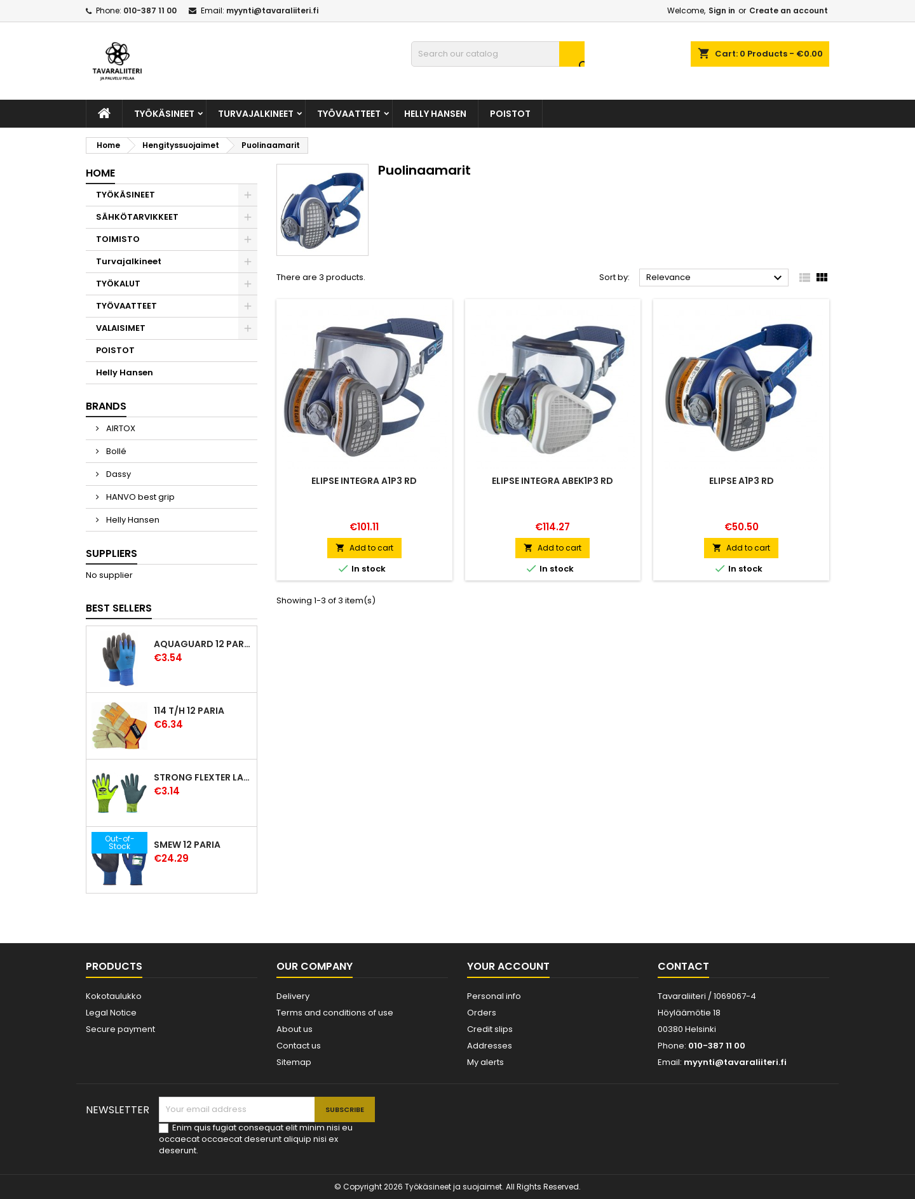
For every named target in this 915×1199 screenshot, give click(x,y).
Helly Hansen (435, 113)
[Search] (498, 54)
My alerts (485, 1062)
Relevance (715, 278)
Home (100, 173)
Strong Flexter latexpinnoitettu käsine (203, 777)
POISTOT (510, 113)
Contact (683, 966)
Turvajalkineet (256, 113)
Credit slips (490, 1029)
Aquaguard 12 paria (203, 644)
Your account (508, 966)
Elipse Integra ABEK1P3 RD (552, 480)
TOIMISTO (118, 239)
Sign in (721, 10)
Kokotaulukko (114, 996)
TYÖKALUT (118, 284)
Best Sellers (119, 608)
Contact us (298, 1046)
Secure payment (120, 1029)
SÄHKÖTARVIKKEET (137, 217)
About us (294, 1029)
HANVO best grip (139, 497)
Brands (106, 406)
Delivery (292, 996)
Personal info (494, 996)
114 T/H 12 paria (189, 711)
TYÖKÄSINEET (164, 113)
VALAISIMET (121, 328)
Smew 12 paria (187, 845)
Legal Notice (111, 1013)
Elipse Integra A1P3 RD (364, 480)
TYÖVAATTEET (349, 113)
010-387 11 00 (150, 10)
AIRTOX (119, 428)
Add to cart (364, 547)
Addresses (489, 1046)
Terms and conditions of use (334, 1013)
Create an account (788, 10)
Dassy (117, 474)
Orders (481, 1013)
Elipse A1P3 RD (741, 480)
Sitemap (293, 1062)
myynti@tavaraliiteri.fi (272, 10)
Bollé (115, 451)
